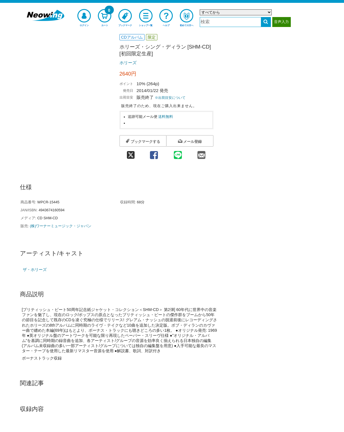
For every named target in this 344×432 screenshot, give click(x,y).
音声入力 (281, 22)
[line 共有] (177, 153)
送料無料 (165, 117)
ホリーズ (128, 62)
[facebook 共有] (154, 153)
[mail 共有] (201, 153)
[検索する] (266, 22)
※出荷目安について (170, 98)
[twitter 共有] (131, 153)
